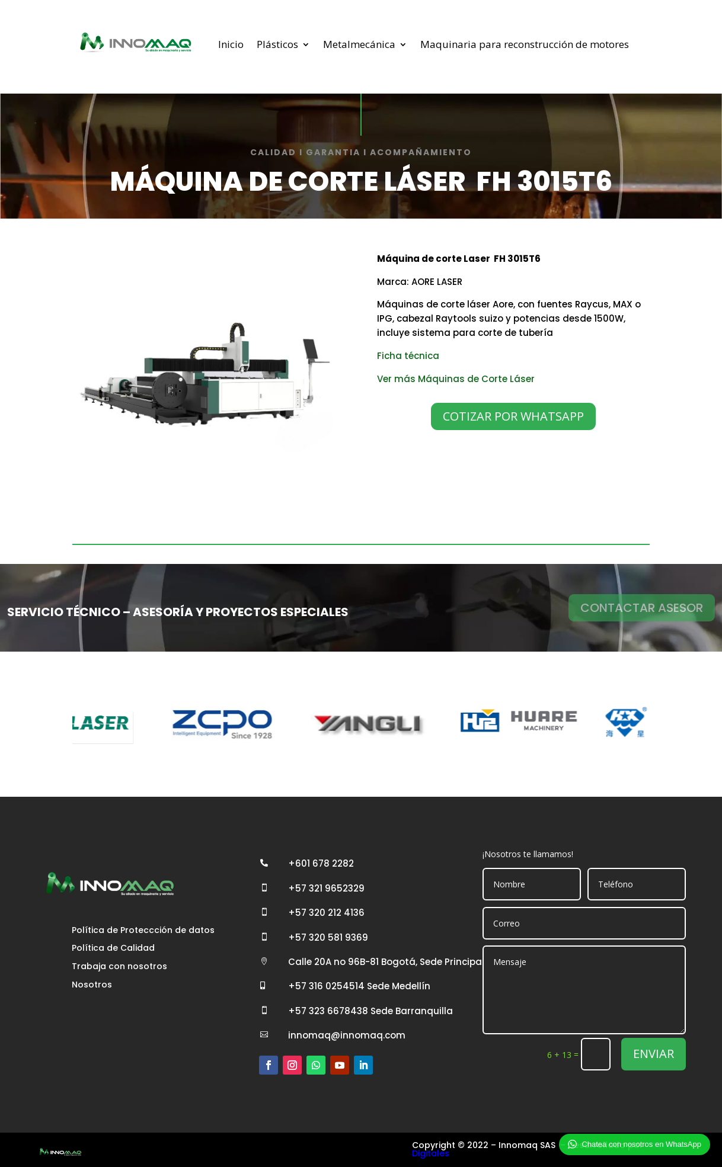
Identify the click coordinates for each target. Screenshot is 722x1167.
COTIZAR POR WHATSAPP (513, 416)
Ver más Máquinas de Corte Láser (456, 379)
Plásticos (277, 44)
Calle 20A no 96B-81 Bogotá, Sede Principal (386, 962)
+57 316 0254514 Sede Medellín (359, 986)
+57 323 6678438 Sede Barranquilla (370, 1011)
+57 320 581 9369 (328, 937)
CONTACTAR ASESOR (641, 607)
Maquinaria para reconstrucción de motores (524, 44)
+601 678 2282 (321, 863)
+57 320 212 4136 (326, 912)
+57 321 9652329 (326, 888)
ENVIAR (653, 1054)
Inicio (231, 44)
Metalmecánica (359, 44)
